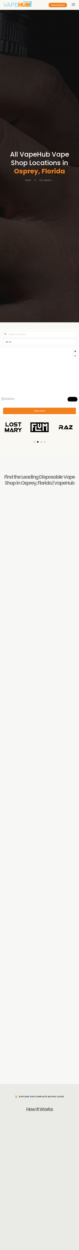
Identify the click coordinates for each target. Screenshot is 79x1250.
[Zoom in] (75, 351)
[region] (39, 374)
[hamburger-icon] (73, 5)
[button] (34, 442)
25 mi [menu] (9, 343)
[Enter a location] (39, 334)
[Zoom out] (75, 356)
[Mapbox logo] (8, 399)
